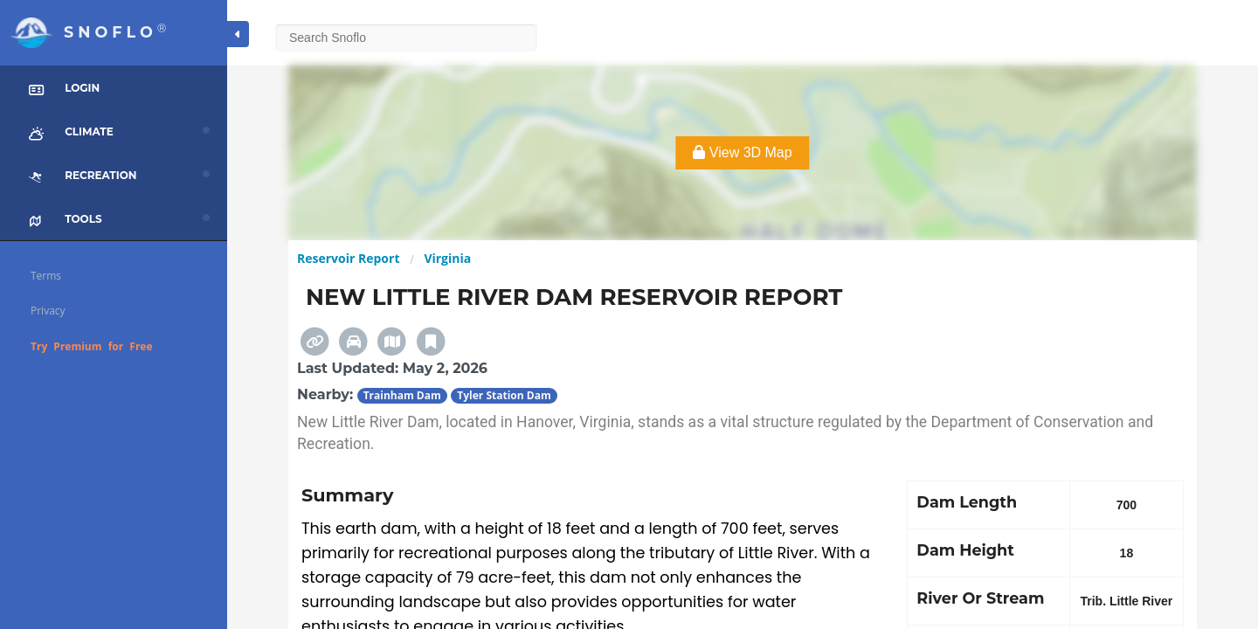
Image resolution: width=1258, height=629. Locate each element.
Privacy (48, 310)
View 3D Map (742, 152)
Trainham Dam (402, 395)
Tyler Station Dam (503, 395)
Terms (46, 275)
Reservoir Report (348, 258)
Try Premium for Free (92, 346)
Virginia (447, 258)
